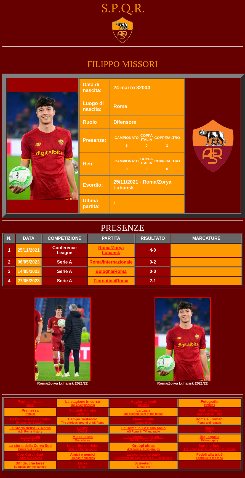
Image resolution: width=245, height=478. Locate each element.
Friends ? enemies (83, 458)
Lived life (30, 440)
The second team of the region (143, 413)
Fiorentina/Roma (111, 280)
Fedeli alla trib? (209, 454)
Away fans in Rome (209, 413)
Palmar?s (82, 413)
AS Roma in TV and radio (143, 431)
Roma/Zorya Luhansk (111, 250)
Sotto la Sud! (209, 446)
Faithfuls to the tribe (209, 458)
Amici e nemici (82, 454)
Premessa (30, 410)
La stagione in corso (82, 401)
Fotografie (210, 401)
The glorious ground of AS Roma (82, 422)
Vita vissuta (30, 437)
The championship (82, 405)
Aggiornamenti (143, 401)
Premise (30, 413)
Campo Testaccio (82, 419)
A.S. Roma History (30, 431)
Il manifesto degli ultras (143, 437)
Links (82, 463)
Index (30, 405)
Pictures (209, 405)
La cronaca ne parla (143, 454)
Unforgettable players (30, 422)
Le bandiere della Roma (30, 419)
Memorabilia (143, 419)
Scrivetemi (143, 463)
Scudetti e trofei (82, 410)
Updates (143, 405)
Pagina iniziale (30, 401)
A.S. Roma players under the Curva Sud (209, 449)
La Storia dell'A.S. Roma (30, 428)
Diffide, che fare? (29, 463)
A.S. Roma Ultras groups (143, 449)
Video (209, 428)
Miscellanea (83, 437)
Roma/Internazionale (110, 262)
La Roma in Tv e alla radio (143, 428)
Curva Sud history (30, 449)
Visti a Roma (209, 410)
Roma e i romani (209, 419)
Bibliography (209, 440)
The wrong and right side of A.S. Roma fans (143, 458)
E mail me (143, 466)
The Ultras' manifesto (143, 440)
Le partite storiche (82, 446)
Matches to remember (82, 449)
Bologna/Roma (111, 271)
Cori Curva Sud (30, 454)
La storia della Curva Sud (30, 446)
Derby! (82, 428)
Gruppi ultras (143, 446)
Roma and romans (210, 422)
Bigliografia (210, 437)
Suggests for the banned (30, 466)
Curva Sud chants (30, 458)
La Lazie (143, 410)
